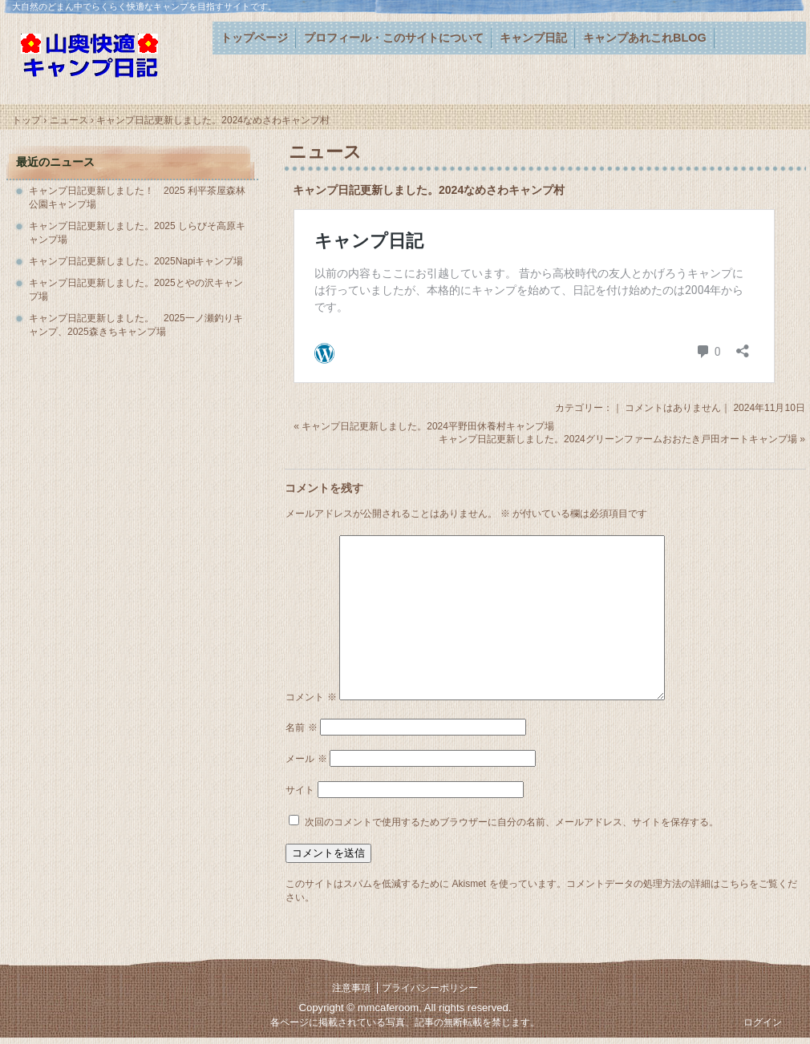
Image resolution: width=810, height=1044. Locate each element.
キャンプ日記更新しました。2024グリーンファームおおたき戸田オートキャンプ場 (618, 439)
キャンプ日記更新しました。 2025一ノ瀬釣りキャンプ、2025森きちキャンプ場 (136, 324)
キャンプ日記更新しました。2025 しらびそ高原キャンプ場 (137, 232)
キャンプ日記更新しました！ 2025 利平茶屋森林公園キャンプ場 (137, 197)
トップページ (254, 37)
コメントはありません (673, 407)
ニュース (325, 152)
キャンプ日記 (533, 37)
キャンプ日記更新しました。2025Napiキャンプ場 (136, 261)
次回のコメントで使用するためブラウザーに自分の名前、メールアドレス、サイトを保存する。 (512, 822)
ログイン (762, 1022)
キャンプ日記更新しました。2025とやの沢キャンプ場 (136, 289)
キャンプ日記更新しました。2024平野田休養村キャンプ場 (428, 426)
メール (306, 758)
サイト (300, 790)
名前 (301, 727)
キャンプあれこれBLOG (645, 37)
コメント (311, 697)
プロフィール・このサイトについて (394, 37)
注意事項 (351, 988)
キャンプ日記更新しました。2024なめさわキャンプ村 (429, 189)
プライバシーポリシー (430, 988)
